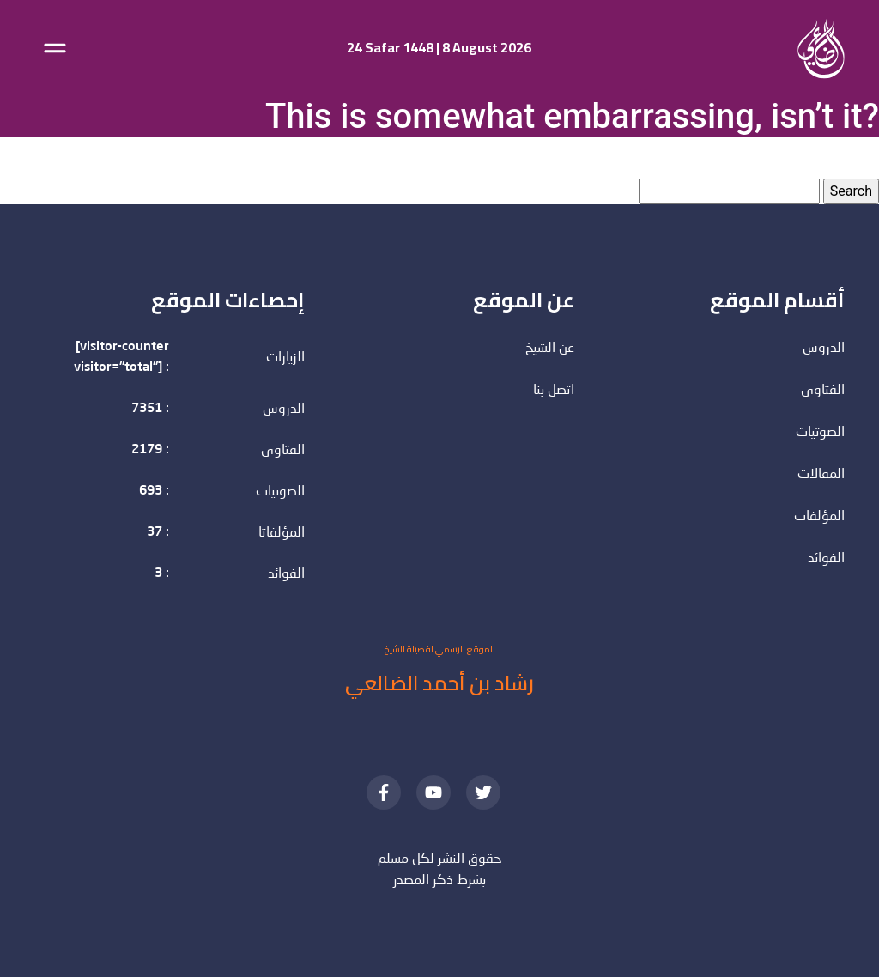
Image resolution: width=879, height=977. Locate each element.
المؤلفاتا (281, 533)
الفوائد (286, 574)
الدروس (284, 409)
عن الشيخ (549, 348)
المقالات (821, 475)
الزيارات (285, 358)
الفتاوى (283, 451)
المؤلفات (819, 517)
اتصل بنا (553, 390)
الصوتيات (280, 492)
